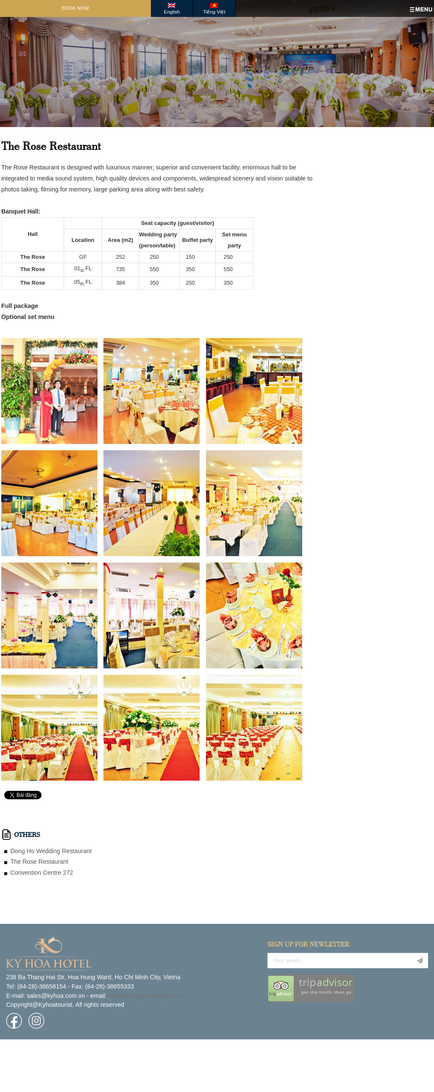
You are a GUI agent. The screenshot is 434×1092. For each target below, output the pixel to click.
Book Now (75, 8)
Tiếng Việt (214, 11)
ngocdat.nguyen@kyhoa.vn (145, 1026)
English (172, 11)
